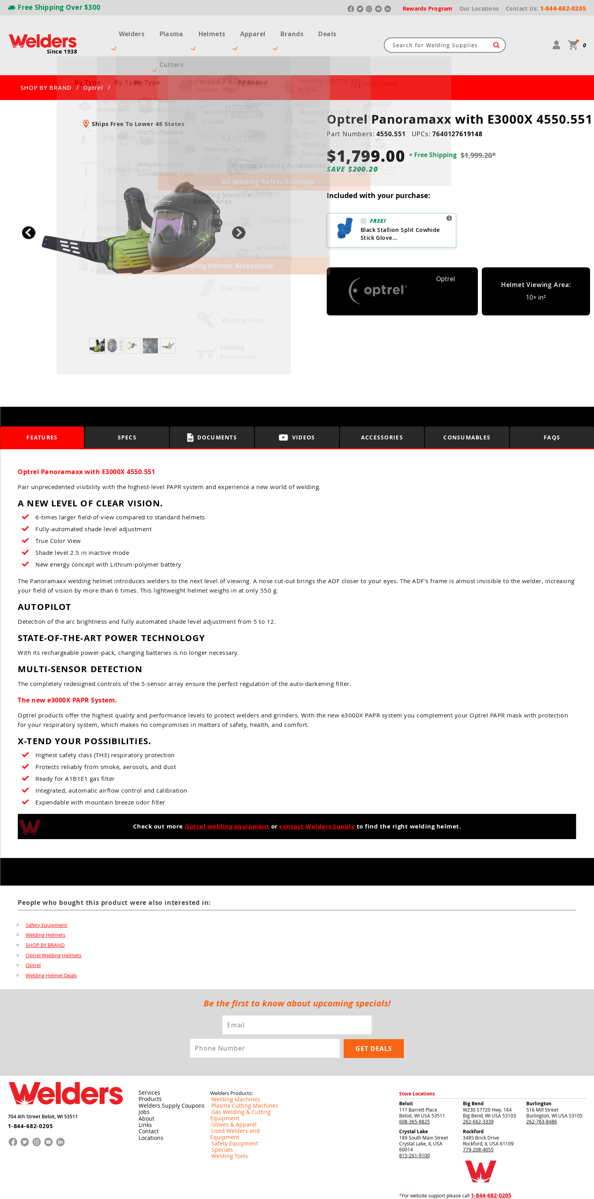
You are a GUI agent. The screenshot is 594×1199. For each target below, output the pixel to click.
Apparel (260, 30)
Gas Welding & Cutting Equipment (247, 1083)
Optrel (93, 59)
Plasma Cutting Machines (238, 1077)
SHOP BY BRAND (46, 59)
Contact (146, 1102)
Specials (219, 1109)
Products (148, 1070)
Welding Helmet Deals (51, 947)
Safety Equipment (46, 896)
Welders (124, 30)
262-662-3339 (478, 1093)
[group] (134, 202)
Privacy (462, 1186)
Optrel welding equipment (227, 797)
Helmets (222, 30)
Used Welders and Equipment (242, 1096)
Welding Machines (230, 1071)
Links (143, 1095)
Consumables (467, 409)
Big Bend (473, 1075)
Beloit (406, 1075)
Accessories (382, 409)
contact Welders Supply (317, 797)
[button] (239, 204)
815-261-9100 (414, 1127)
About (144, 1089)
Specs (127, 409)
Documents (212, 408)
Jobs (142, 1083)
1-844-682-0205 (27, 1094)
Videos (297, 409)
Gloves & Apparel (229, 1090)
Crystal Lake (413, 1103)
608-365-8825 (414, 1093)
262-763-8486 (541, 1093)
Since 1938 (62, 37)
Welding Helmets (45, 906)
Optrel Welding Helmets (53, 926)
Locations (148, 1108)
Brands (296, 30)
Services (146, 1064)
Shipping (479, 1186)
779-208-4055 (478, 1121)
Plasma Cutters (173, 30)
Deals (328, 30)
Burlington (538, 1075)
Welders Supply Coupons (166, 1076)
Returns (445, 1186)
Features (42, 409)
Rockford (473, 1103)
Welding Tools (225, 1115)
